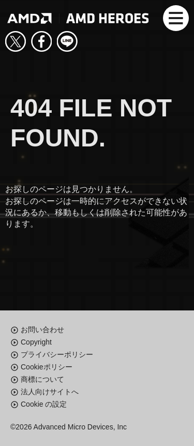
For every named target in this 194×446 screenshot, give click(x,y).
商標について (42, 379)
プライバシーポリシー (57, 354)
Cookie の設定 (44, 404)
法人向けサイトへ (50, 391)
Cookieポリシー (46, 366)
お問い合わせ (42, 329)
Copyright (36, 342)
